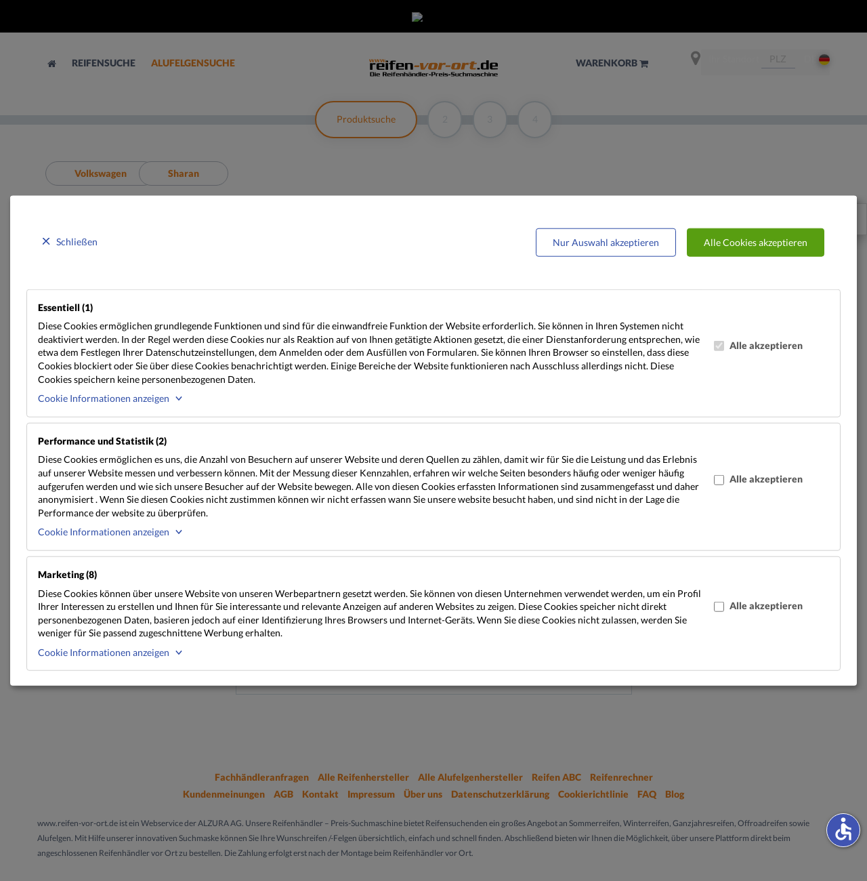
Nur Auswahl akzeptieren (606, 242)
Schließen (77, 241)
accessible (843, 828)
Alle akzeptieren (758, 346)
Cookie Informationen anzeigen (103, 398)
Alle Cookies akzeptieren (755, 242)
